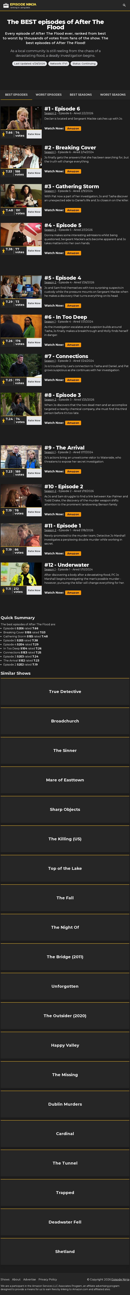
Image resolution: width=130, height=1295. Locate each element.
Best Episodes (16, 94)
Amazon (73, 128)
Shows (5, 1279)
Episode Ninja (120, 1279)
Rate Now (34, 134)
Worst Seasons (113, 94)
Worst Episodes (49, 94)
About (16, 1279)
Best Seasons (81, 94)
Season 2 (50, 113)
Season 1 (50, 152)
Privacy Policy (48, 1279)
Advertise (29, 1279)
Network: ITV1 (58, 63)
